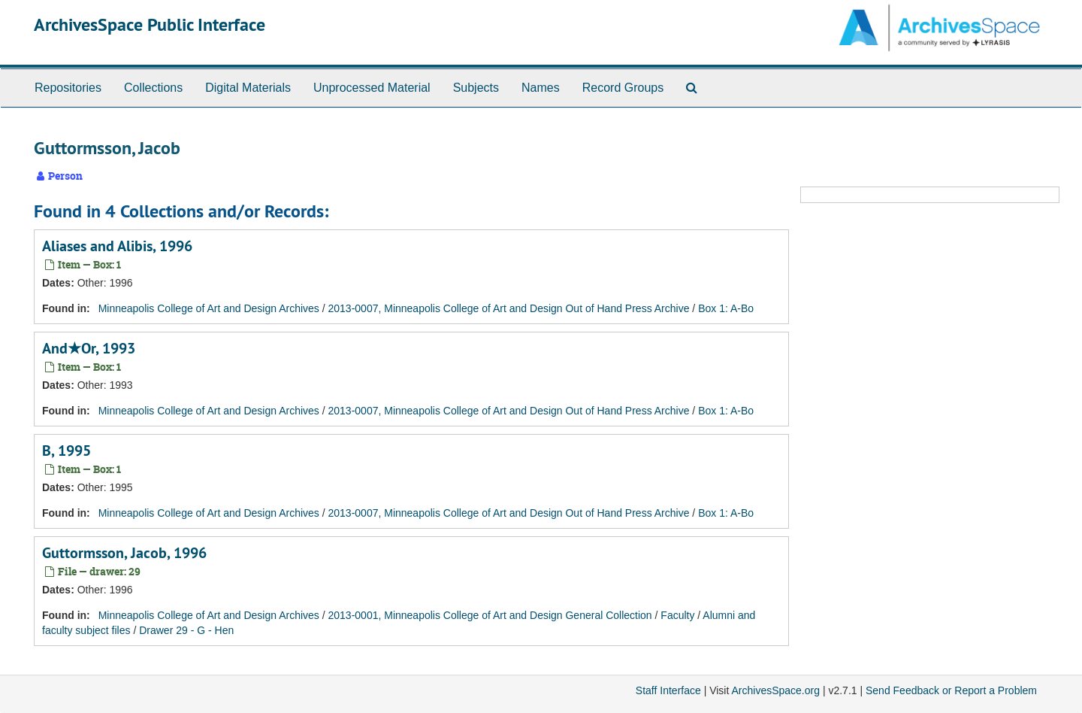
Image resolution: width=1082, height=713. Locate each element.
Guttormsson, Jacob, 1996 (124, 553)
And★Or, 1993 (88, 348)
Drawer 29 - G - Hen (186, 630)
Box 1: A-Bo (726, 308)
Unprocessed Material (372, 87)
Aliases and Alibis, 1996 (117, 246)
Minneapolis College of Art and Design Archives (208, 308)
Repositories (68, 87)
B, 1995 (66, 450)
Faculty (677, 615)
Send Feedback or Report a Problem (951, 690)
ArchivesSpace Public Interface (149, 24)
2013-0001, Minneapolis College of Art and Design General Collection (490, 615)
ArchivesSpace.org (775, 690)
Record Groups (623, 87)
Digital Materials (248, 87)
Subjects (476, 87)
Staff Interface (668, 690)
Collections (153, 87)
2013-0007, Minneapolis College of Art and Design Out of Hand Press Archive (509, 308)
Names (540, 87)
